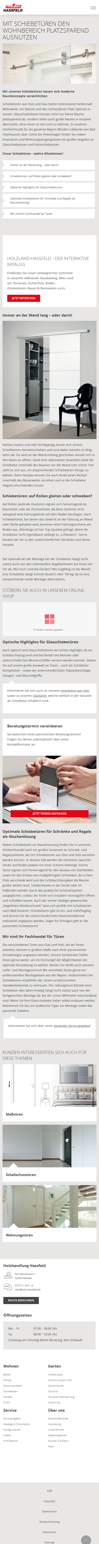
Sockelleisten (10, 1391)
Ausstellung (54, 1424)
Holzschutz (54, 1402)
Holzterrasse (55, 1374)
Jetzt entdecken (23, 298)
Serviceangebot (12, 1418)
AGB (49, 1490)
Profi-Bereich (10, 1440)
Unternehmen (56, 1429)
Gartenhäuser (56, 1385)
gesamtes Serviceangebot (72, 1026)
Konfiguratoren (12, 1429)
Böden (7, 1374)
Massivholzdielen (12, 1385)
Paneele (7, 1396)
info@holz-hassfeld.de (28, 1289)
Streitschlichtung (49, 1521)
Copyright (49, 1501)
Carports (53, 1391)
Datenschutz (49, 1511)
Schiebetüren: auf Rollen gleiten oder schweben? (41, 176)
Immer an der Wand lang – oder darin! (34, 165)
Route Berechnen (21, 1300)
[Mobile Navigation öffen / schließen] (92, 7)
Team (51, 1446)
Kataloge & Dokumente (16, 1424)
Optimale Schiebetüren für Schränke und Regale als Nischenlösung (42, 200)
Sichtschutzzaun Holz (60, 1380)
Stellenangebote (57, 1435)
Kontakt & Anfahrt (58, 1440)
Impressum (49, 1532)
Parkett (7, 1380)
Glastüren (40, 696)
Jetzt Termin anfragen (49, 813)
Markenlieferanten (58, 1418)
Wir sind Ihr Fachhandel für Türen (31, 214)
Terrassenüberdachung (61, 1396)
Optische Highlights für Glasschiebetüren (36, 187)
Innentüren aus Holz (75, 690)
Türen (6, 1402)
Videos (7, 1435)
